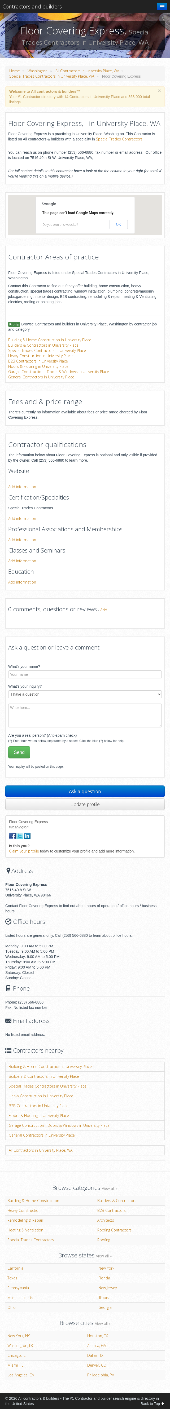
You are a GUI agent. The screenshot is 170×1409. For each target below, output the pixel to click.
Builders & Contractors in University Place (43, 345)
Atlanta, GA (96, 1345)
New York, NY (18, 1335)
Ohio (11, 1307)
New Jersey (107, 1287)
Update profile (85, 804)
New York (106, 1268)
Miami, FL (15, 1365)
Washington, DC (20, 1345)
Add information (22, 486)
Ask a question (85, 791)
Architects (105, 1220)
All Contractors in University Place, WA (87, 70)
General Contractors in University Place (41, 376)
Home (14, 70)
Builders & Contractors (116, 1200)
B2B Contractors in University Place (38, 361)
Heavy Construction (24, 1210)
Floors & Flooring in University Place (38, 366)
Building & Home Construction (33, 1200)
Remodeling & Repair (25, 1220)
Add (103, 609)
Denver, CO (96, 1365)
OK (118, 224)
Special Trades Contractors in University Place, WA (51, 76)
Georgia (105, 1307)
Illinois (103, 1297)
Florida (104, 1277)
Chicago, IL (16, 1355)
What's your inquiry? (25, 686)
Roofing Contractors (114, 1230)
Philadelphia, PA (100, 1374)
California (15, 1268)
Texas (12, 1277)
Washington (37, 70)
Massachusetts (20, 1297)
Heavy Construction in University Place (40, 355)
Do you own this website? (60, 224)
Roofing (103, 1239)
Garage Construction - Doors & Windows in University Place (58, 371)
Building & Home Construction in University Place (49, 339)
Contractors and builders (32, 6)
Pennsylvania (18, 1287)
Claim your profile (24, 851)
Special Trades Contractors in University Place (47, 350)
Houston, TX (97, 1335)
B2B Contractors (111, 1210)
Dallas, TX (95, 1355)
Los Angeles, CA (20, 1374)
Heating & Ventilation (25, 1230)
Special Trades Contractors (119, 139)
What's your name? (24, 666)
